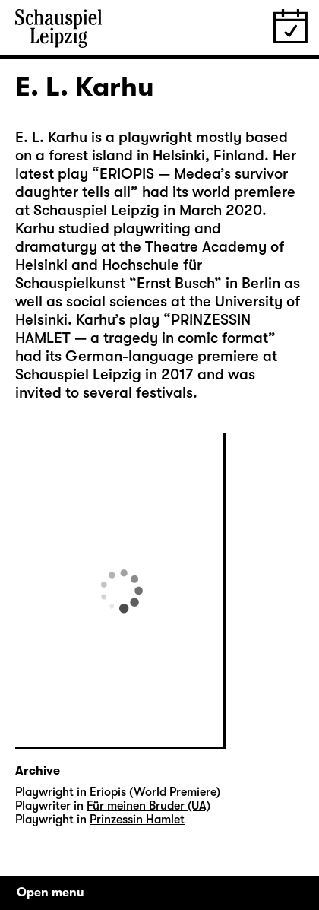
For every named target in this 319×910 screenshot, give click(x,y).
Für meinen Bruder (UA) (148, 806)
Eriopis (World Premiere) (155, 792)
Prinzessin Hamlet (137, 819)
